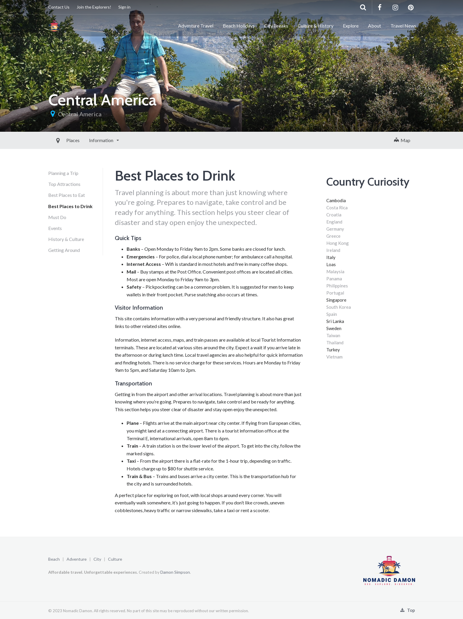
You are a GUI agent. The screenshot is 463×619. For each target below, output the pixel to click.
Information (88, 140)
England (334, 221)
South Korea (338, 307)
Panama (334, 278)
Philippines (337, 285)
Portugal (335, 292)
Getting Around (64, 250)
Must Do (57, 217)
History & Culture (66, 239)
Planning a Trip (63, 173)
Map (402, 140)
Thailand (334, 342)
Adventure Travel (195, 25)
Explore (351, 25)
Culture (115, 559)
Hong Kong (337, 243)
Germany (335, 228)
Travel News (403, 25)
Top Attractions (64, 184)
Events (55, 228)
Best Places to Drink (70, 206)
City (97, 559)
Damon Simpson (175, 572)
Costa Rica (337, 207)
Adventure (77, 559)
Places (59, 140)
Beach (54, 559)
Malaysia (335, 271)
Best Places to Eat (66, 195)
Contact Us (59, 6)
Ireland (333, 250)
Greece (333, 236)
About (374, 25)
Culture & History (315, 25)
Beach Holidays (239, 25)
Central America (79, 114)
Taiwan (333, 335)
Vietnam (334, 356)
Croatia (333, 214)
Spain (331, 314)
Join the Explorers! (94, 6)
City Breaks (276, 25)
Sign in (124, 6)
